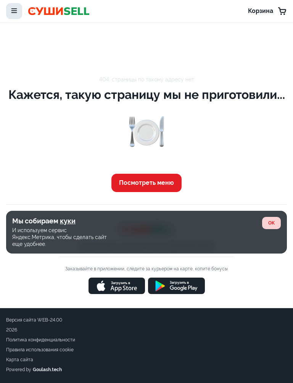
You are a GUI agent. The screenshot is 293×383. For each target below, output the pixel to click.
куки (68, 221)
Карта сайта (19, 359)
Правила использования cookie (40, 349)
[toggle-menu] (14, 11)
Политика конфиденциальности (40, 340)
